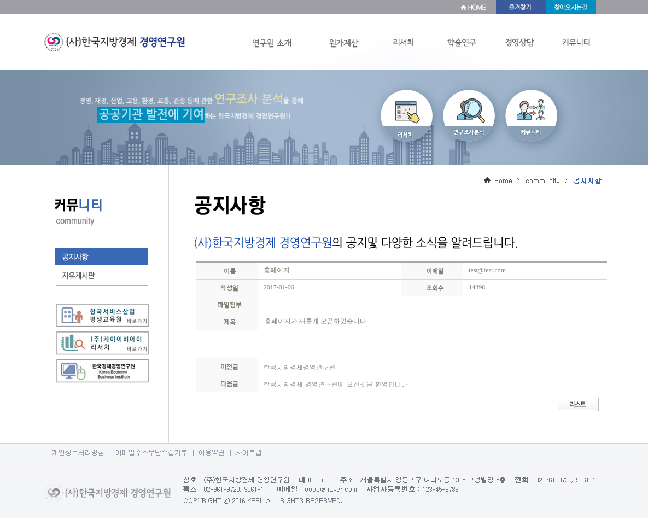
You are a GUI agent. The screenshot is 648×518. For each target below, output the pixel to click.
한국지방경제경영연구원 (300, 366)
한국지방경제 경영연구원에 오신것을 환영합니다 (336, 383)
